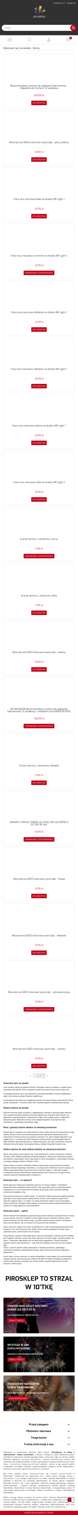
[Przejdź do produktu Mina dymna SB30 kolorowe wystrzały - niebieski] (39, 920)
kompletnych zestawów (39, 1469)
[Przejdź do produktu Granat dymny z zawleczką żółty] (39, 580)
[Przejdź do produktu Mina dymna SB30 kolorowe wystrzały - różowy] (39, 1033)
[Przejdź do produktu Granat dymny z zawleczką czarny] (39, 523)
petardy (46, 1459)
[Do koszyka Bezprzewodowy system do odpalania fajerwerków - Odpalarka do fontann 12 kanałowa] (39, 103)
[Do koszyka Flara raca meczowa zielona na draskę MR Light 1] (39, 443)
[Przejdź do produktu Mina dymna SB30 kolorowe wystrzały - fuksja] (39, 863)
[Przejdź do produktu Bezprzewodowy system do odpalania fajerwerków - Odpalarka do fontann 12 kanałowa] (39, 70)
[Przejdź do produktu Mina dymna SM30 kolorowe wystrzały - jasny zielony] (39, 127)
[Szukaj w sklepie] (36, 28)
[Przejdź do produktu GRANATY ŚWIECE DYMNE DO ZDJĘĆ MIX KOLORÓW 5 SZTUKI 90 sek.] (39, 807)
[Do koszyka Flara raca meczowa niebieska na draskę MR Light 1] (39, 329)
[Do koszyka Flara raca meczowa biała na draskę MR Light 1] (39, 216)
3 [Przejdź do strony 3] (43, 1075)
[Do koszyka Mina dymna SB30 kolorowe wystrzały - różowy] (39, 1066)
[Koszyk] (68, 39)
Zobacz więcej (16, 1320)
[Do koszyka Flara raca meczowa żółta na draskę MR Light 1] (39, 499)
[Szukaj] (73, 28)
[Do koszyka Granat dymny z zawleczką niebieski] (39, 783)
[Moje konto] (49, 40)
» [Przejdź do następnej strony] (47, 1075)
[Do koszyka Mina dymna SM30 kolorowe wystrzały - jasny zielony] (39, 159)
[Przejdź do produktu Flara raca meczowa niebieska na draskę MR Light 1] (39, 297)
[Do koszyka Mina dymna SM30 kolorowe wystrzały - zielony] (39, 669)
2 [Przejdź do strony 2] (38, 1075)
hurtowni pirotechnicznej (61, 1474)
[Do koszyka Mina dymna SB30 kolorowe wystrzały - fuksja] (39, 896)
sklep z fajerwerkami (12, 1464)
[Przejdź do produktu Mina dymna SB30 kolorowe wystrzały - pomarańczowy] (39, 977)
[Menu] (10, 40)
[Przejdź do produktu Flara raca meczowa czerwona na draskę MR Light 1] (39, 240)
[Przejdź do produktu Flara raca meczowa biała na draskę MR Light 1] (39, 183)
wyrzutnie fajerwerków (30, 1459)
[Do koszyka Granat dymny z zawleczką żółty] (39, 613)
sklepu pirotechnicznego (33, 1474)
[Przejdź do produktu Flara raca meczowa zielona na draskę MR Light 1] (39, 410)
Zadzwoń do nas (18, 1398)
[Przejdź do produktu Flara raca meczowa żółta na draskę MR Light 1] (39, 467)
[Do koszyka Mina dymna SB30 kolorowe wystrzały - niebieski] (39, 952)
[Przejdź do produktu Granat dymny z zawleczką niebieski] (39, 750)
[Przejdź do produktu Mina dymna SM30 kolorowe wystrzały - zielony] (39, 637)
